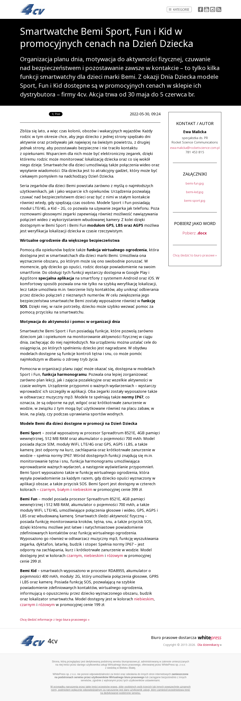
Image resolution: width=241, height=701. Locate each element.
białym (63, 489)
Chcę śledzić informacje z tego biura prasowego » (55, 620)
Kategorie (179, 9)
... (195, 148)
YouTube (206, 9)
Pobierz (194, 232)
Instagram (212, 9)
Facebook (200, 9)
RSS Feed (218, 9)
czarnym (47, 489)
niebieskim (82, 489)
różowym (115, 555)
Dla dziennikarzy (209, 645)
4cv (52, 641)
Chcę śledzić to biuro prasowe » (195, 255)
